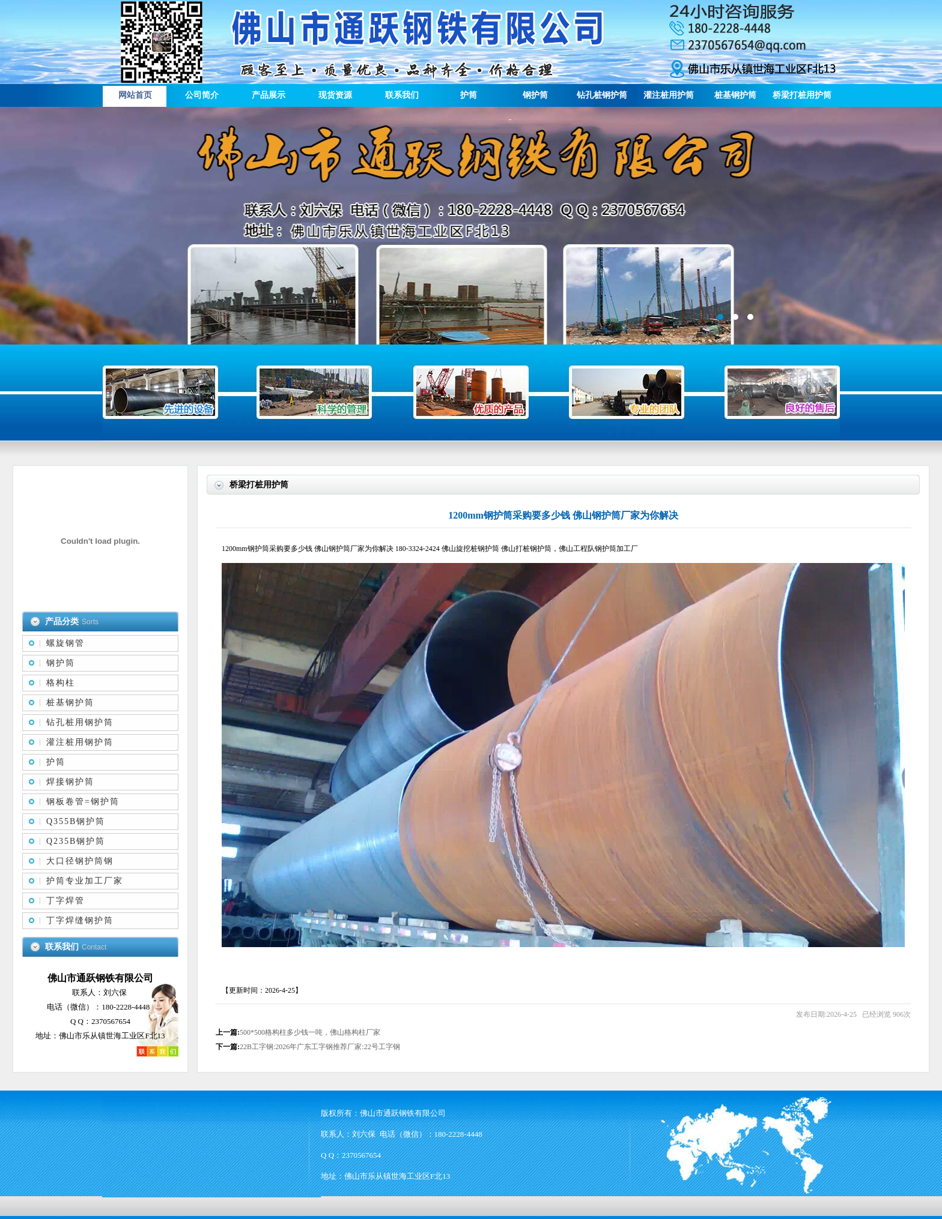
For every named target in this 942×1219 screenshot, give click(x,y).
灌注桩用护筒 (668, 95)
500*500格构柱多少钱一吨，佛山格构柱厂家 (310, 1032)
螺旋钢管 (65, 643)
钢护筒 (535, 95)
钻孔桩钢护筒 (602, 95)
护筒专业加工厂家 (84, 880)
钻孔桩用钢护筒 (80, 722)
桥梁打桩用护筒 (802, 95)
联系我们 (402, 95)
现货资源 (335, 95)
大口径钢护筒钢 (80, 860)
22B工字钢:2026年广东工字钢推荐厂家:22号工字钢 (320, 1047)
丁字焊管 (65, 900)
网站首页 (135, 95)
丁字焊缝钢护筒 (80, 920)
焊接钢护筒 (70, 781)
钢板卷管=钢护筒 (83, 801)
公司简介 (202, 95)
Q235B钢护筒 (75, 841)
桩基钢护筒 (735, 95)
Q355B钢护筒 (75, 821)
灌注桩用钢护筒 (80, 742)
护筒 (468, 95)
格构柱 (60, 682)
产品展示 (268, 95)
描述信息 (471, 226)
